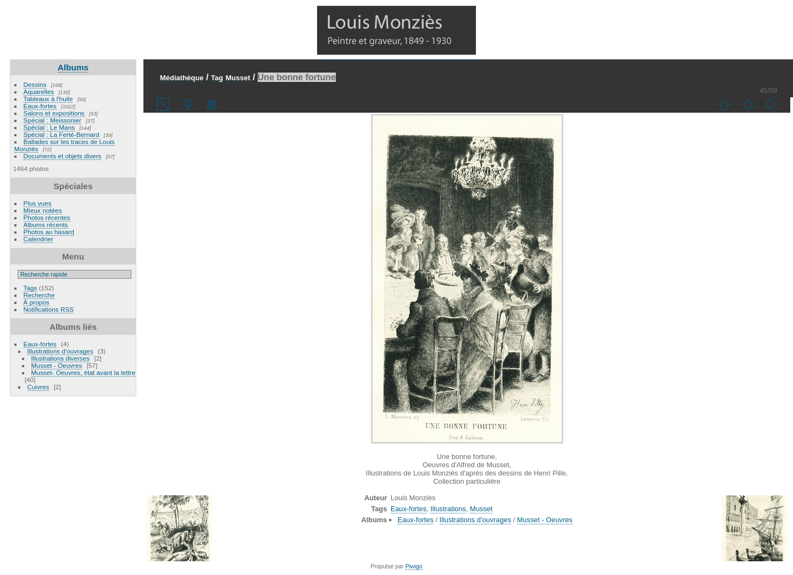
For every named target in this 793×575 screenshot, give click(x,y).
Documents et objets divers (63, 155)
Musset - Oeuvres (56, 365)
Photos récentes (47, 217)
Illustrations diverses (60, 358)
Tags (30, 287)
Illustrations (448, 509)
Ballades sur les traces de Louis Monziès (64, 145)
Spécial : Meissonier (52, 120)
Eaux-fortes (40, 105)
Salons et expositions (54, 113)
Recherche (39, 294)
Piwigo (413, 566)
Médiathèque (181, 78)
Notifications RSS (49, 309)
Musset (237, 78)
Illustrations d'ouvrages (60, 351)
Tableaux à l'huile (48, 98)
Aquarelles (39, 91)
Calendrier (38, 238)
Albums (73, 67)
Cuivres (38, 386)
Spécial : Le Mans (49, 127)
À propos (36, 302)
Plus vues (38, 203)
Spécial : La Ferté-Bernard (61, 134)
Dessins (35, 84)
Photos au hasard (49, 231)
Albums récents (46, 224)
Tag (217, 78)
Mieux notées (43, 210)
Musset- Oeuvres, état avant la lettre (83, 372)
